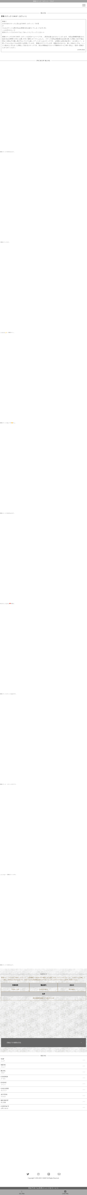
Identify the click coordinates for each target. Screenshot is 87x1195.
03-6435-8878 (43, 989)
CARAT (44, 1178)
